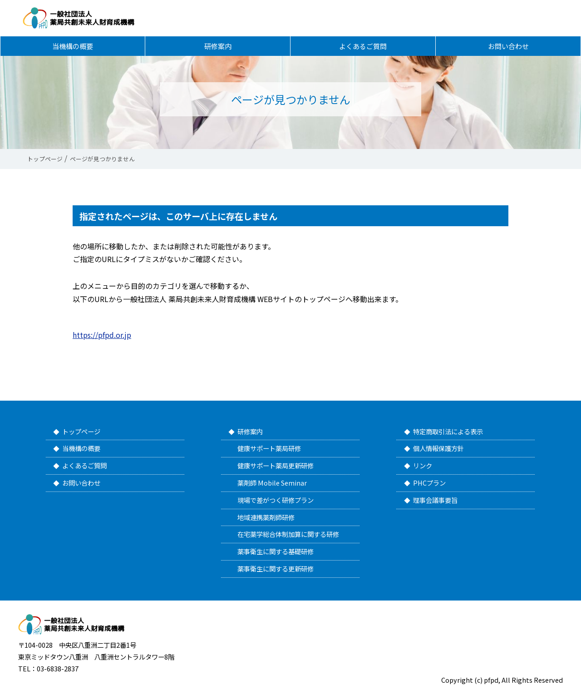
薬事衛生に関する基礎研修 (275, 551)
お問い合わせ (508, 48)
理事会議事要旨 (435, 500)
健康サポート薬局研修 (269, 448)
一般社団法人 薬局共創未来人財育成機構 (88, 18)
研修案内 (217, 48)
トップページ (81, 431)
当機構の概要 (72, 48)
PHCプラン (429, 482)
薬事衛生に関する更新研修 (275, 568)
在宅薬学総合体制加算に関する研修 (288, 534)
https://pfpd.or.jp (102, 334)
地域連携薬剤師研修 (266, 517)
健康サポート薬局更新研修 (275, 465)
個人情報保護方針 (438, 448)
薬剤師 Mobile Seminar (272, 482)
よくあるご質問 (363, 48)
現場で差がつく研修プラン (275, 500)
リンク (422, 465)
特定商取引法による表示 (448, 431)
